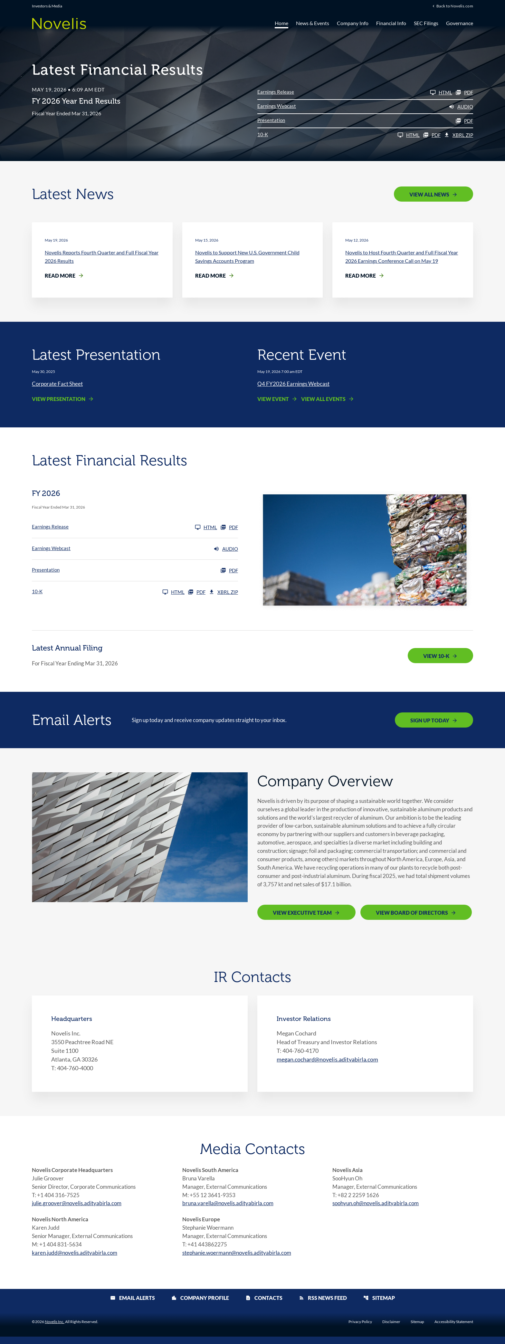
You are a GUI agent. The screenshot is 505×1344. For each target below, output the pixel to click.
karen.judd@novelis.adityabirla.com (77, 1259)
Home (281, 23)
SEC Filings (426, 23)
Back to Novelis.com (454, 6)
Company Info (352, 23)
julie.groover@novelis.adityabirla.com (79, 1208)
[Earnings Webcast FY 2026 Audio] (365, 107)
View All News (429, 194)
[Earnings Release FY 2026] (354, 92)
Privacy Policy (360, 1329)
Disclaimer (391, 1329)
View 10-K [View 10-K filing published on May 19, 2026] (436, 656)
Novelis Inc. (54, 1329)
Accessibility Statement (453, 1329)
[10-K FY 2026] (338, 135)
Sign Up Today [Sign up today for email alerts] (429, 721)
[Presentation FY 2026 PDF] (365, 121)
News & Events (312, 23)
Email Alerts (132, 1305)
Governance (459, 23)
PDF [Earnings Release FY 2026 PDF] (464, 92)
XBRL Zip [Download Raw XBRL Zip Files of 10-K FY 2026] (458, 135)
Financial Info (391, 23)
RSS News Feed (323, 1305)
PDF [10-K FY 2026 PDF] (432, 135)
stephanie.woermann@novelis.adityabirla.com (240, 1259)
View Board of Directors (412, 917)
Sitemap (379, 1305)
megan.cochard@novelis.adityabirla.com (327, 1063)
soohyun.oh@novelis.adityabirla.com (378, 1208)
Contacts (263, 1305)
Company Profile (200, 1305)
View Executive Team (302, 917)
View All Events (323, 399)
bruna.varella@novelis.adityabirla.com (230, 1208)
